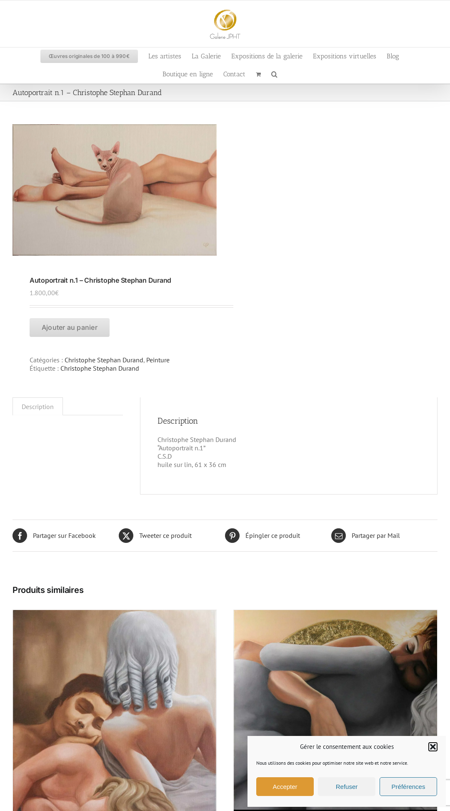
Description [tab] (38, 406)
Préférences (408, 786)
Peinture (158, 360)
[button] (433, 747)
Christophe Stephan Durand (104, 360)
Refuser (347, 786)
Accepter (284, 786)
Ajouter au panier (70, 327)
